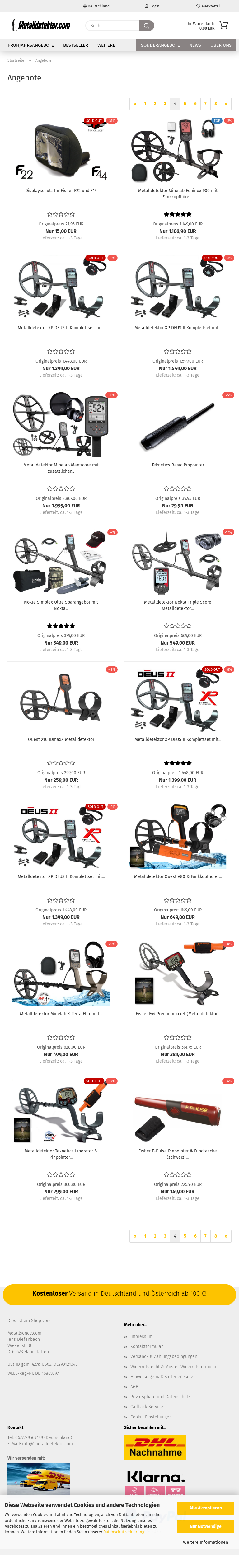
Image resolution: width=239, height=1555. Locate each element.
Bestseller (75, 45)
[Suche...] (146, 25)
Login (152, 6)
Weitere (106, 45)
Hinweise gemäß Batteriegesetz (161, 1376)
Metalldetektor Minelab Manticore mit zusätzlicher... (61, 468)
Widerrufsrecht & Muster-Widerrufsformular (173, 1366)
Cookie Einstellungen (151, 1417)
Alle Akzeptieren (206, 1508)
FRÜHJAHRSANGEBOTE (31, 45)
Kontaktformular (146, 1346)
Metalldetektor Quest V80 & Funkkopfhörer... (178, 876)
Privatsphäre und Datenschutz (160, 1396)
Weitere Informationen (205, 1542)
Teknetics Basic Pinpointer (178, 465)
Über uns (221, 45)
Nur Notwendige (206, 1526)
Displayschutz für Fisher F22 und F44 (61, 190)
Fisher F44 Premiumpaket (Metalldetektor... (178, 1014)
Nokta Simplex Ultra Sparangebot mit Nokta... (61, 605)
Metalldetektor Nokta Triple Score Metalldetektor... (177, 605)
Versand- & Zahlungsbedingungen (163, 1356)
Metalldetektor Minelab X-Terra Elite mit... (61, 1014)
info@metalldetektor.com (47, 1443)
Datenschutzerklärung (123, 1531)
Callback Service (146, 1406)
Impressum (141, 1336)
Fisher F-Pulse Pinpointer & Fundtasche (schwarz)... (177, 1154)
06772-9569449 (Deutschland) (43, 1437)
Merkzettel (208, 6)
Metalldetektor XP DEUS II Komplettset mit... (61, 328)
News (195, 45)
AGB (134, 1386)
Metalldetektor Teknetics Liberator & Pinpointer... (61, 1154)
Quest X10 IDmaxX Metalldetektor (61, 739)
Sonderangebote (160, 45)
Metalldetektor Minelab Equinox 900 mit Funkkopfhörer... (178, 194)
